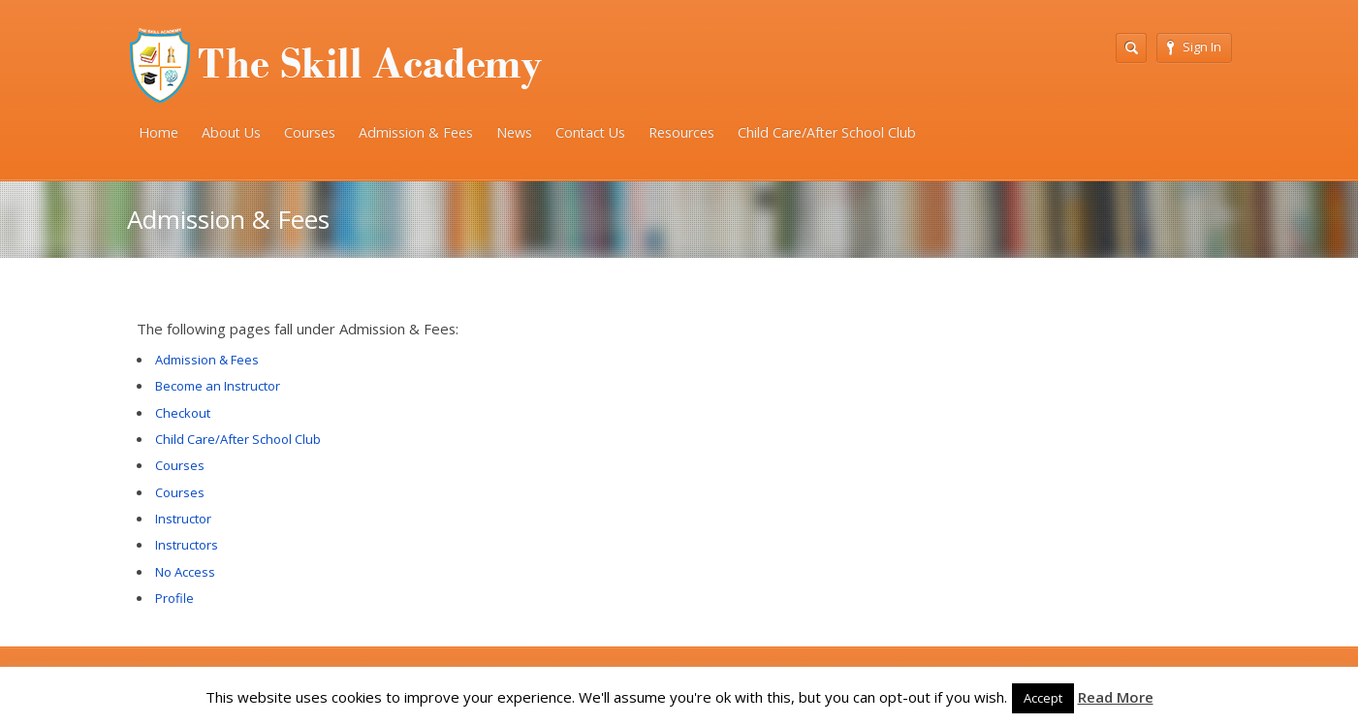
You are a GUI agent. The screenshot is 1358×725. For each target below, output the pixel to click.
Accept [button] (1043, 698)
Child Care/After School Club (827, 132)
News (514, 132)
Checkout (182, 413)
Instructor (183, 518)
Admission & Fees (416, 132)
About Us (231, 132)
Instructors (186, 544)
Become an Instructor (217, 385)
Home (158, 132)
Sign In (1194, 46)
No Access (185, 572)
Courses (309, 132)
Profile (174, 598)
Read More (1115, 697)
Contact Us (590, 132)
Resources (681, 132)
